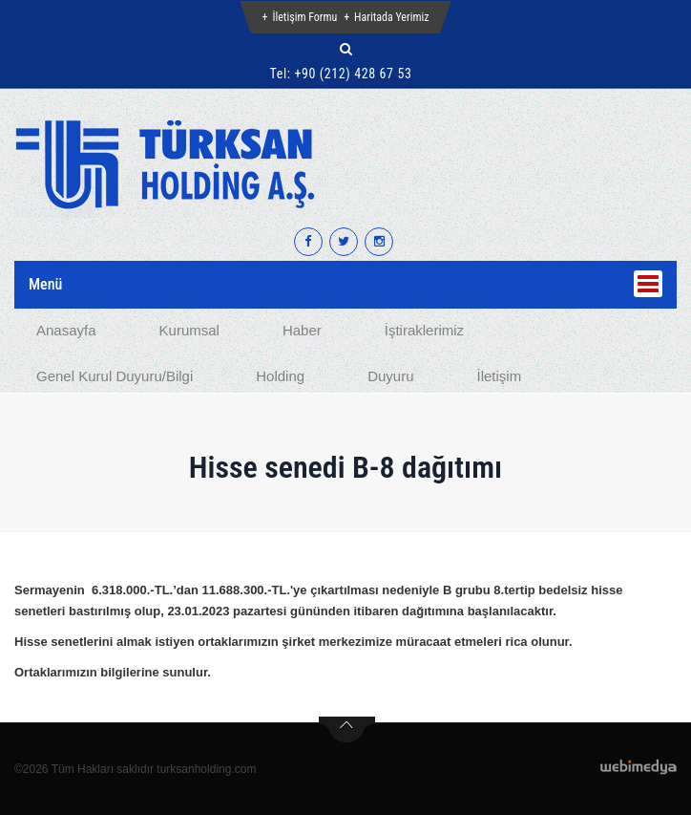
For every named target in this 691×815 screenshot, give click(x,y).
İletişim (498, 376)
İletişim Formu (304, 17)
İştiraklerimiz (424, 330)
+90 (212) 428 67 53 (352, 73)
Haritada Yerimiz (391, 17)
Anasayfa (66, 330)
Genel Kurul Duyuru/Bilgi (114, 376)
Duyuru (390, 376)
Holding (280, 376)
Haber (302, 330)
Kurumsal (189, 330)
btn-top (347, 730)
